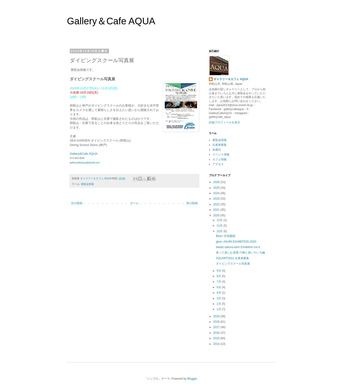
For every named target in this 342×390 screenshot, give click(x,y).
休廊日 (216, 149)
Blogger (192, 378)
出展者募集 (219, 144)
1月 (219, 309)
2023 (216, 198)
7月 (219, 281)
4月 (219, 292)
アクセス (218, 164)
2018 (216, 321)
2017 (216, 327)
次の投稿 (76, 203)
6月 (219, 287)
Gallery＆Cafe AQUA (111, 21)
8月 (219, 276)
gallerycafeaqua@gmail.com (85, 162)
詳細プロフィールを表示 (224, 122)
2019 (216, 316)
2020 (216, 215)
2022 (216, 204)
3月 (219, 298)
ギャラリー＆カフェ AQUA (231, 79)
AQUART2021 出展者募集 (232, 258)
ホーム (134, 203)
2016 (216, 332)
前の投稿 (192, 203)
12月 (220, 220)
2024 (216, 193)
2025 (216, 187)
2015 (216, 338)
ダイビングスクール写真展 (233, 263)
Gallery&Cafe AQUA (83, 153)
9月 (219, 270)
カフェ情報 (219, 159)
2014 (216, 344)
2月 (219, 303)
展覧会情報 (87, 184)
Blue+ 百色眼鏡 (225, 236)
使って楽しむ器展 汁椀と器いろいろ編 (240, 252)
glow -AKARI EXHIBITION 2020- (236, 241)
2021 (216, 209)
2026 (216, 182)
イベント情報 (220, 154)
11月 (220, 225)
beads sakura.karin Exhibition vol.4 (238, 247)
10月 (220, 231)
